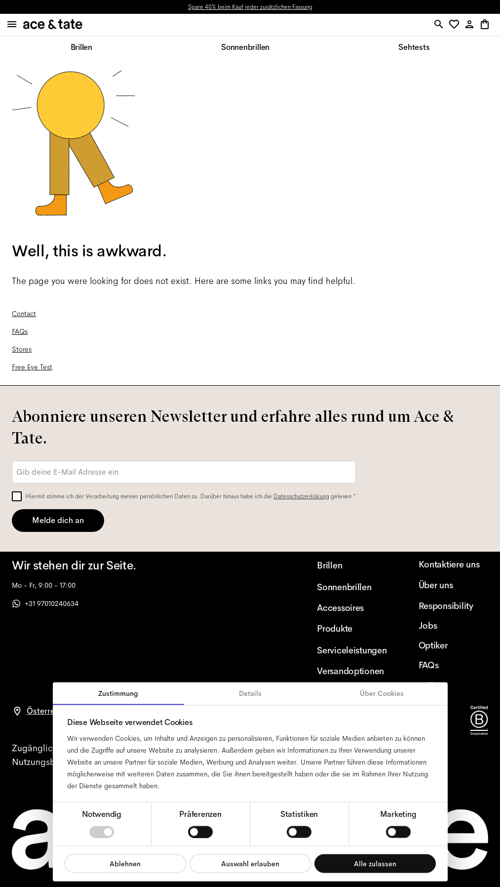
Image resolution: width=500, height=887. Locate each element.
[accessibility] (42, 748)
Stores (22, 349)
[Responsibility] (453, 606)
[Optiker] (453, 645)
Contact (24, 313)
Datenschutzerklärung (301, 496)
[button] (455, 25)
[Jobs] (453, 626)
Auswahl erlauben (250, 863)
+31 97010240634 (45, 603)
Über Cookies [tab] (382, 693)
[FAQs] (453, 665)
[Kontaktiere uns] (453, 564)
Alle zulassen (375, 863)
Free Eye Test (32, 367)
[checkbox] (17, 496)
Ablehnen (125, 863)
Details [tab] (250, 693)
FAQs (20, 331)
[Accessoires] (351, 608)
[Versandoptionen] (351, 671)
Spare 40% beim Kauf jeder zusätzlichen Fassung (250, 7)
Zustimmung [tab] (118, 693)
